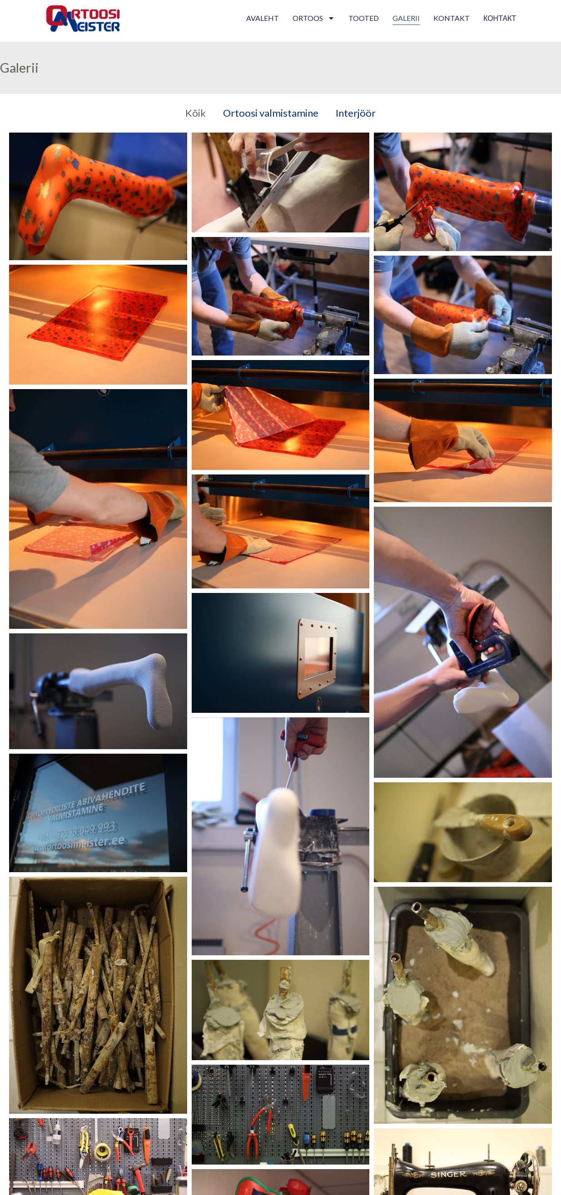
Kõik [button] (195, 113)
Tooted (363, 18)
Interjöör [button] (356, 113)
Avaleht (262, 18)
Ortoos (314, 18)
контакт (499, 18)
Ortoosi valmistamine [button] (270, 113)
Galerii (406, 18)
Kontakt (451, 18)
